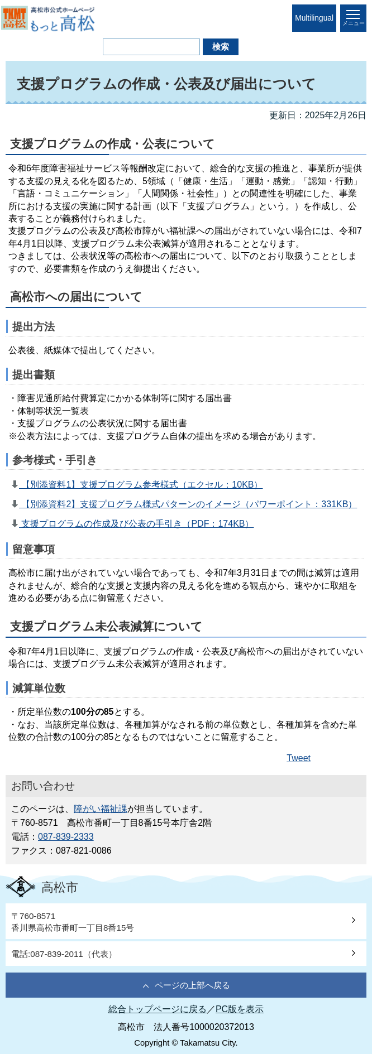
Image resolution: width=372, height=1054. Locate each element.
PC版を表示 (240, 1009)
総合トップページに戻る (157, 1009)
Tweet (299, 758)
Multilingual (314, 18)
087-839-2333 (66, 836)
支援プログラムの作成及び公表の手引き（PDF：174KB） (136, 523)
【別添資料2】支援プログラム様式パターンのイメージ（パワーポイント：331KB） (188, 504)
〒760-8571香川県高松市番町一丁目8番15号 (72, 921)
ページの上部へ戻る (192, 985)
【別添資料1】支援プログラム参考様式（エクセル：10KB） (141, 484)
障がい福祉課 (100, 809)
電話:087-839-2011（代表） (64, 954)
